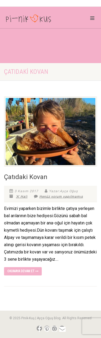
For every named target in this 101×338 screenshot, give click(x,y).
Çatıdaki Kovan (25, 177)
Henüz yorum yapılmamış (58, 196)
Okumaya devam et (23, 271)
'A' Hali (21, 196)
